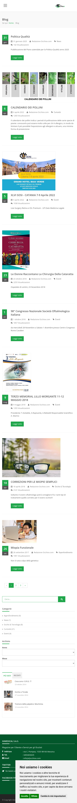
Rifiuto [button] (34, 796)
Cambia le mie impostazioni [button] (53, 796)
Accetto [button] (24, 796)
